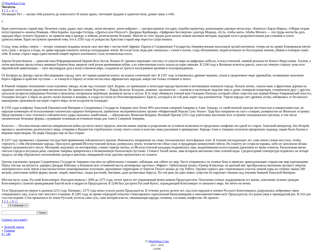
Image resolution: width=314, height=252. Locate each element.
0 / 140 (6, 234)
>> (16, 10)
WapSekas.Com (158, 241)
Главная (9, 230)
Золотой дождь (14, 227)
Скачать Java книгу (15, 219)
